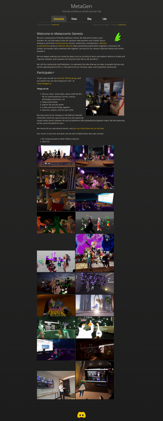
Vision (74, 19)
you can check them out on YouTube (88, 128)
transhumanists (61, 43)
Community (59, 19)
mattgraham (122, 25)
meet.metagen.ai (44, 83)
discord (61, 78)
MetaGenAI (55, 25)
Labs (105, 19)
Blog (89, 19)
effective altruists (65, 46)
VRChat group (71, 78)
